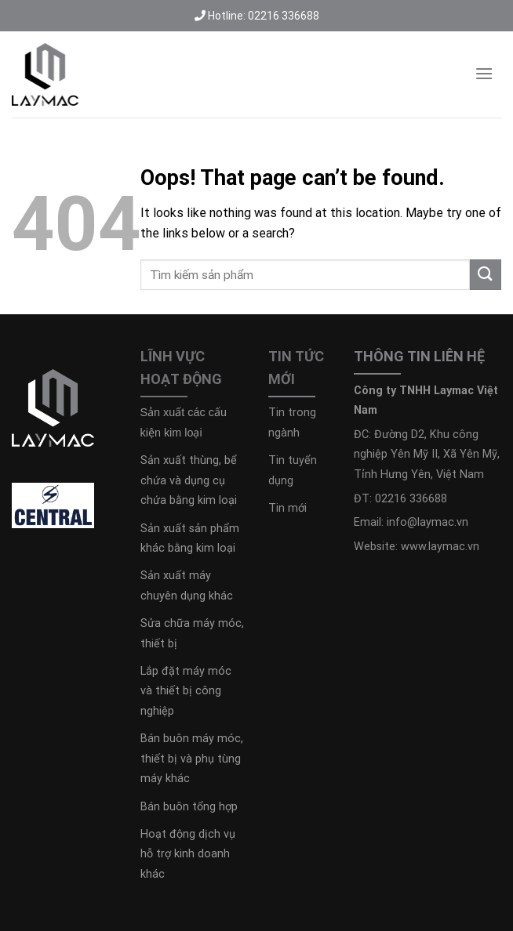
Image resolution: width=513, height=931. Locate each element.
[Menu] (484, 73)
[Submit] (485, 274)
